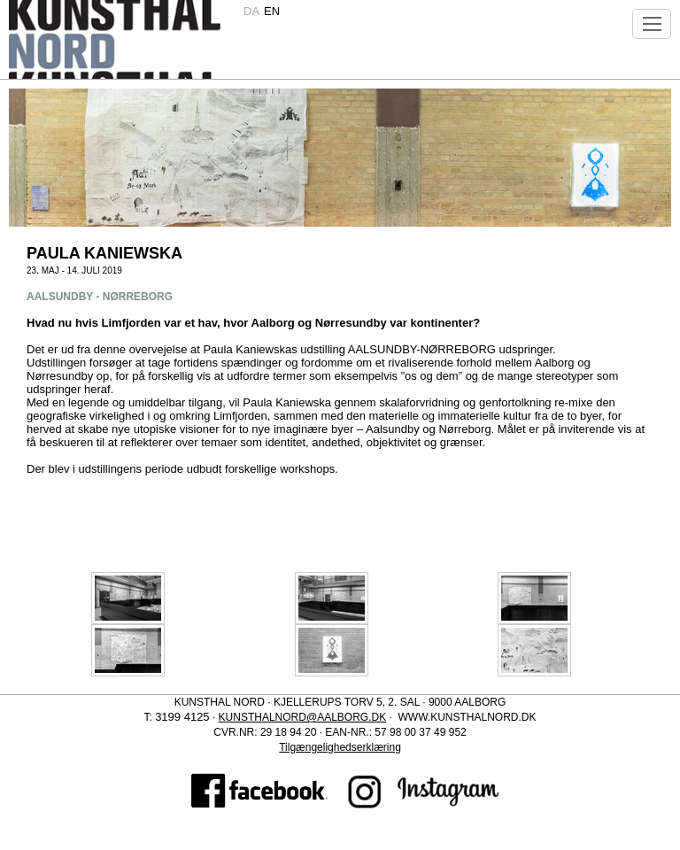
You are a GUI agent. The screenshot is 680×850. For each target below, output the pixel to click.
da (251, 11)
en (272, 11)
